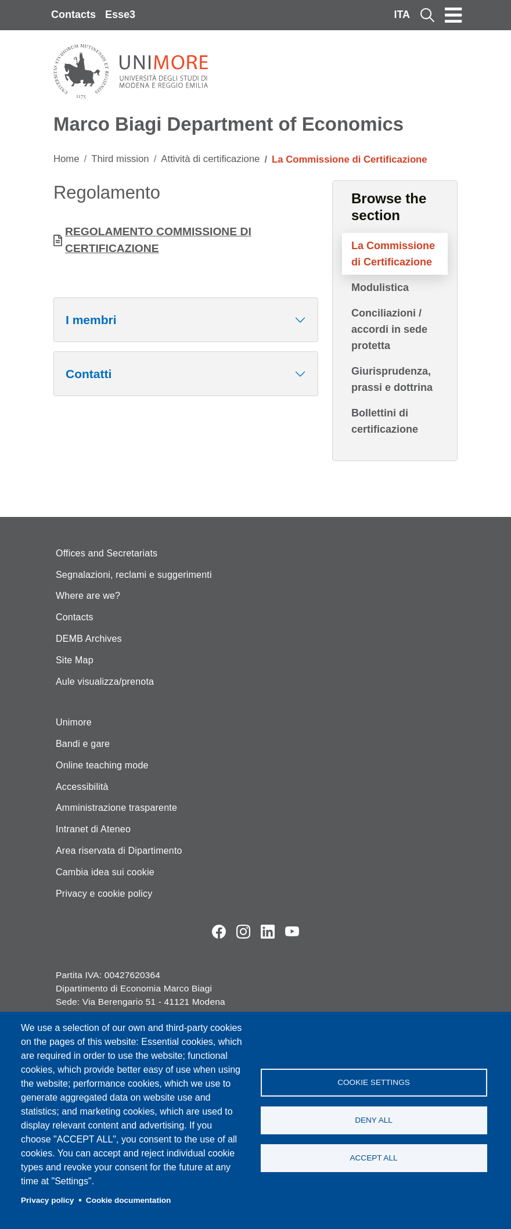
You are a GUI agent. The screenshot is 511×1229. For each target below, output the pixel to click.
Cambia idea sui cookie (105, 872)
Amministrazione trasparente (116, 808)
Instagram (243, 931)
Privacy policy (47, 1200)
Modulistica (380, 287)
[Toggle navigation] (453, 15)
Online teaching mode (102, 765)
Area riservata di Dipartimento (119, 851)
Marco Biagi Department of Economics (228, 124)
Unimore (74, 722)
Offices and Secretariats (106, 553)
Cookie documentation (128, 1200)
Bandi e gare (83, 744)
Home (66, 158)
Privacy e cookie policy (104, 894)
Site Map (74, 660)
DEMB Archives (89, 639)
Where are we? (88, 596)
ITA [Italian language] (402, 14)
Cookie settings (373, 1082)
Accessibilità (82, 787)
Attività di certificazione (210, 158)
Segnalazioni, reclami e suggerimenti (134, 575)
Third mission (120, 158)
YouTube (292, 931)
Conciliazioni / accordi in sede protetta (389, 329)
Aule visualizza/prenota (105, 682)
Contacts (73, 14)
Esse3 (120, 14)
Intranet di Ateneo (93, 829)
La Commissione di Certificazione (393, 254)
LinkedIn (267, 931)
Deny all (374, 1120)
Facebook (218, 931)
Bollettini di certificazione (384, 421)
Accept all (373, 1157)
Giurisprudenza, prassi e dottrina (392, 379)
